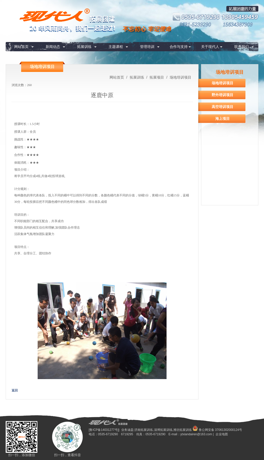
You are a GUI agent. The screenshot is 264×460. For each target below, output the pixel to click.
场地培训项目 (180, 77)
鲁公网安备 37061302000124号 (217, 430)
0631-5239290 (195, 24)
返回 (15, 390)
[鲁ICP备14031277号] (104, 430)
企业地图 (222, 434)
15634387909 (238, 24)
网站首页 (21, 47)
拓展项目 (156, 77)
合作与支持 (179, 47)
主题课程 (116, 47)
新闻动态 (53, 47)
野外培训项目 (222, 95)
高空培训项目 (222, 107)
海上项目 (222, 118)
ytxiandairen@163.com (196, 434)
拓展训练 (84, 47)
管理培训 (147, 47)
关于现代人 (210, 47)
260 (29, 85)
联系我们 (241, 47)
